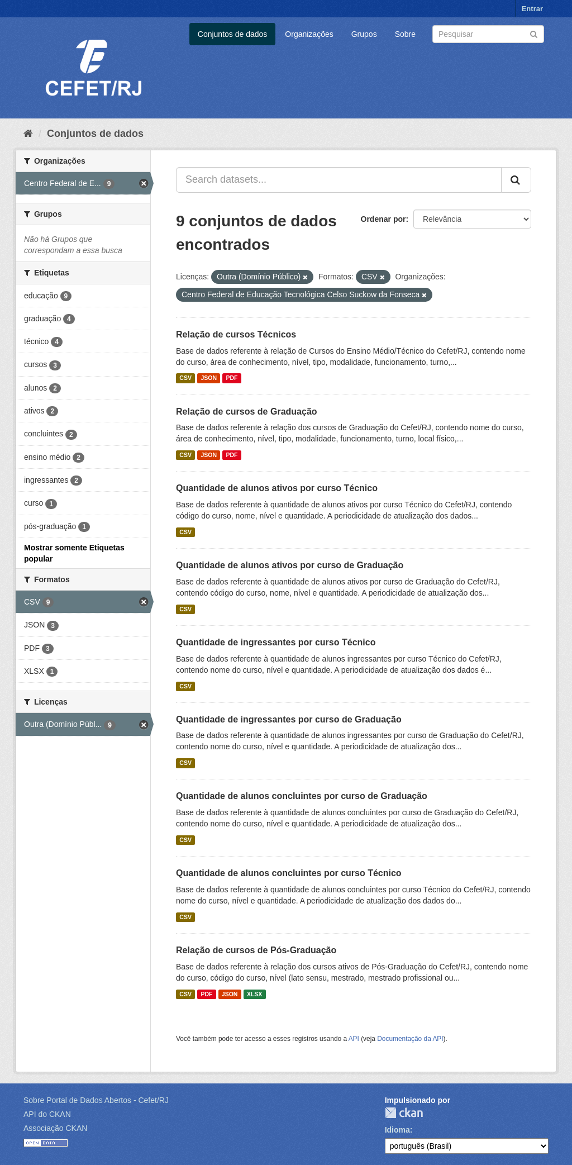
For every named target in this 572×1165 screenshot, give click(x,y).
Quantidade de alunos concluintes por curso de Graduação (301, 796)
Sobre (405, 34)
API (354, 1039)
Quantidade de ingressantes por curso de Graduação (289, 719)
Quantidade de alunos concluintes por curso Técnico (289, 873)
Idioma (397, 1129)
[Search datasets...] (339, 180)
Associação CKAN (55, 1128)
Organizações (309, 34)
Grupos (364, 34)
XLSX (254, 994)
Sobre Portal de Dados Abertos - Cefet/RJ (96, 1100)
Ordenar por (383, 219)
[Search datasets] (488, 34)
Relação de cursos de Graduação (246, 411)
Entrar (532, 8)
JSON (209, 378)
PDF (231, 378)
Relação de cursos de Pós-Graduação (256, 950)
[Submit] (533, 33)
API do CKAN (47, 1114)
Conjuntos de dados (233, 34)
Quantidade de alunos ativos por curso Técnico (277, 488)
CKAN (404, 1113)
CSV (185, 378)
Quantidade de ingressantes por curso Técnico (275, 642)
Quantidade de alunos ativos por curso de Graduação (289, 565)
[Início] (28, 133)
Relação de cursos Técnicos (236, 334)
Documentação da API (410, 1039)
